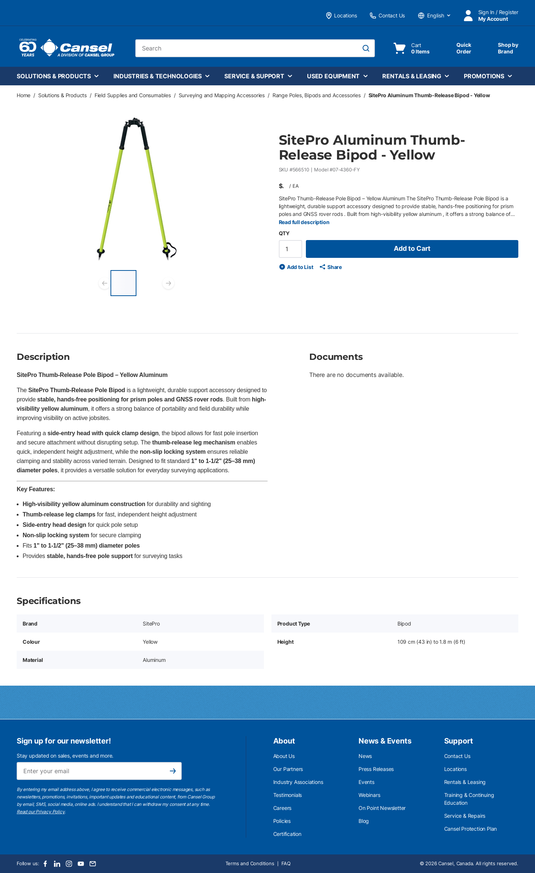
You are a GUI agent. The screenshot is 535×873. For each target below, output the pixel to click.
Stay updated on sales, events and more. (65, 755)
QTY (284, 233)
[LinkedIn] (57, 863)
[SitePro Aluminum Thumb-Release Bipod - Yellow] (123, 283)
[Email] (92, 863)
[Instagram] (69, 863)
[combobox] (255, 48)
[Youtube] (81, 863)
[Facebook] (45, 863)
